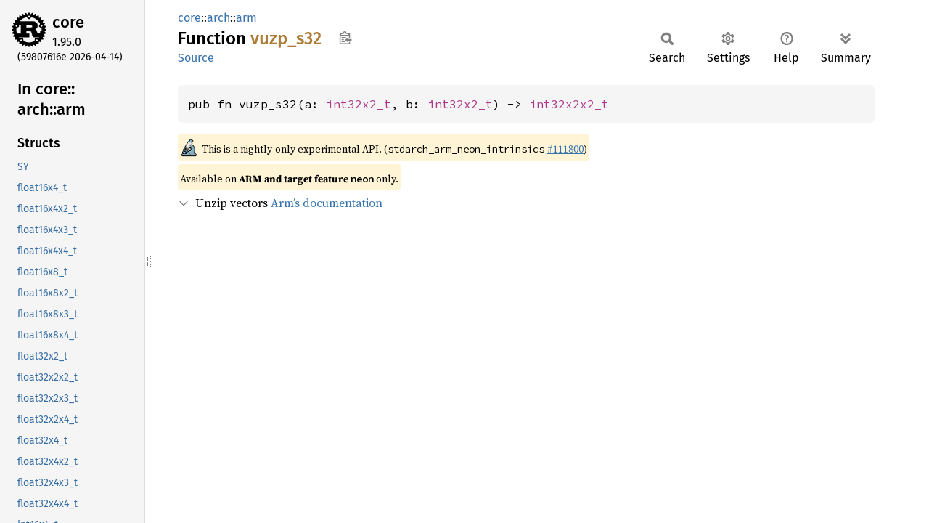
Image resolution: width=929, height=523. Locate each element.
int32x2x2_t (569, 104)
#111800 (565, 149)
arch (218, 18)
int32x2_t (358, 104)
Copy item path (345, 37)
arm (246, 18)
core (68, 22)
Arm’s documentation (326, 203)
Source (196, 58)
